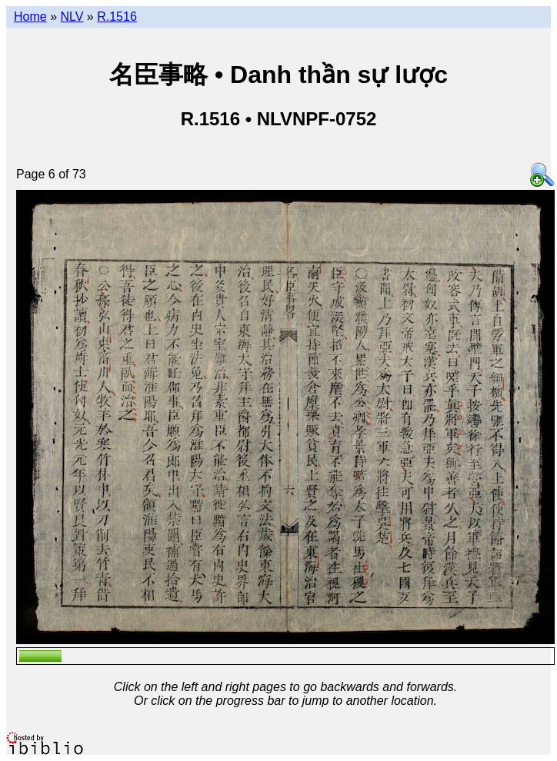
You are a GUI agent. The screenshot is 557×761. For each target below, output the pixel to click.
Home (30, 16)
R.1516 (117, 16)
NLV (71, 16)
